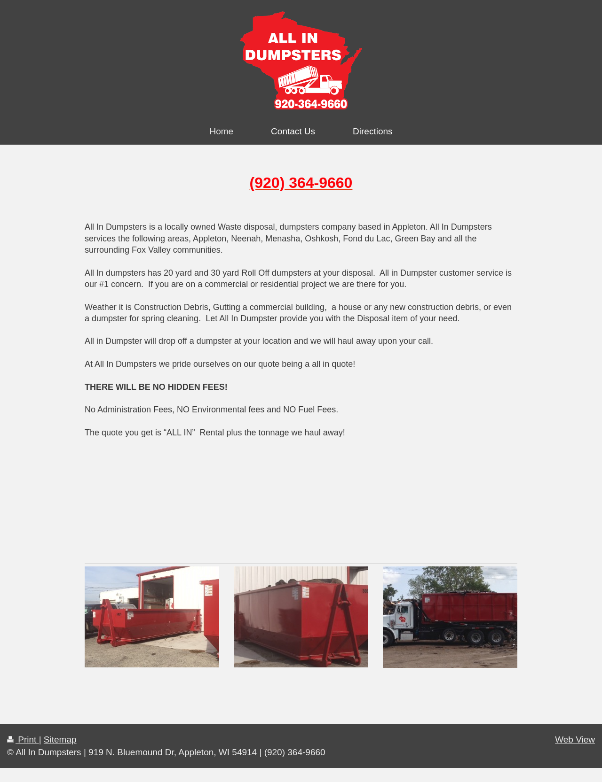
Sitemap (60, 739)
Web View (575, 739)
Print (23, 739)
